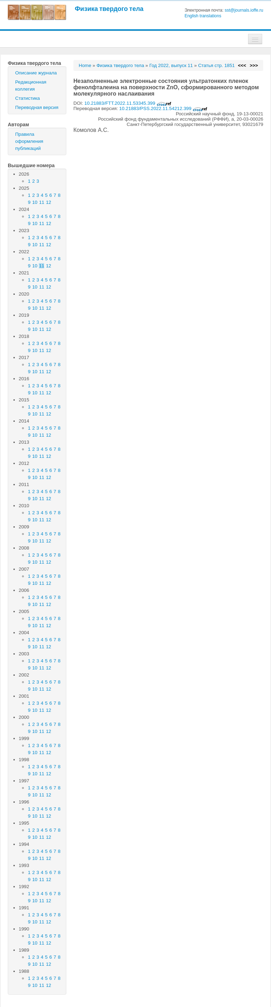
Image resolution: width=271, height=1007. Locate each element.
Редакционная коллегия (30, 85)
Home (85, 65)
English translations (203, 15)
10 (34, 202)
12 (48, 202)
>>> (254, 65)
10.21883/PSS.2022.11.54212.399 (163, 108)
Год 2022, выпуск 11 (171, 65)
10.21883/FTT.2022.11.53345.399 (127, 103)
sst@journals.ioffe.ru (244, 10)
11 (41, 202)
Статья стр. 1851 (216, 65)
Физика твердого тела (109, 9)
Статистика (27, 98)
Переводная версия (36, 107)
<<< (242, 65)
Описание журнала (36, 72)
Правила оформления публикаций (29, 141)
